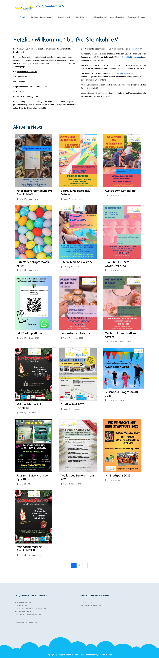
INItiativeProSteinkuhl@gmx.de (25, 97)
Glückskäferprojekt (123, 74)
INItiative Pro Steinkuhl (36, 108)
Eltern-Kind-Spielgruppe (131, 57)
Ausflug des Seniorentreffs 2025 (78, 476)
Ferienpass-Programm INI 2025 (122, 393)
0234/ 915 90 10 (86, 601)
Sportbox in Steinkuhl (136, 17)
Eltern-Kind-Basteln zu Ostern (75, 192)
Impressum (19, 621)
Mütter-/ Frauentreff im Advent (120, 334)
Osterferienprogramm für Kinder (33, 263)
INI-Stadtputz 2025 (117, 475)
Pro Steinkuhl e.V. (50, 6)
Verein (23, 17)
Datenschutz (31, 621)
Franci (21, 199)
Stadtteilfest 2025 (72, 404)
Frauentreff (135, 49)
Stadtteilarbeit (82, 17)
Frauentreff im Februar (75, 333)
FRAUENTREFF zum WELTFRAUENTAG (117, 263)
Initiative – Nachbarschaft (41, 17)
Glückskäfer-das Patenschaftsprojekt (108, 17)
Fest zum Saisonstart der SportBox (33, 476)
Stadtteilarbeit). (92, 88)
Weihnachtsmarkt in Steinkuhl (30, 405)
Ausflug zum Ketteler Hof (120, 190)
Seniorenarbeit (64, 17)
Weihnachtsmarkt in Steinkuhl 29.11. (30, 547)
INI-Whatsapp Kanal (29, 333)
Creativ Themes (105, 653)
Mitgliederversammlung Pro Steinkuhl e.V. (35, 192)
